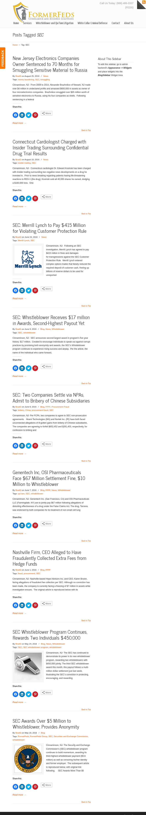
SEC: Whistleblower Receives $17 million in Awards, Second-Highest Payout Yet (51, 316)
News (45, 76)
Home (15, 45)
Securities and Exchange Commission (71, 732)
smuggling (45, 79)
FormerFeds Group (38, 732)
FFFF (48, 403)
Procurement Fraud (60, 403)
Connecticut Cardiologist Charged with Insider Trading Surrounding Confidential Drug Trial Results (51, 147)
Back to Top (86, 130)
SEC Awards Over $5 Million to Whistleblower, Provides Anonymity (46, 719)
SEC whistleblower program (35, 644)
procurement (29, 570)
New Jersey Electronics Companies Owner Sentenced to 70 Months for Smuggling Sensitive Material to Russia (50, 64)
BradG (18, 76)
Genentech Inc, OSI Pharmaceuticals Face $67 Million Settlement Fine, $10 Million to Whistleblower (49, 474)
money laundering (26, 79)
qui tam (21, 490)
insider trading (24, 163)
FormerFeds (23, 732)
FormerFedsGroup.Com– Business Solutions (44, 12)
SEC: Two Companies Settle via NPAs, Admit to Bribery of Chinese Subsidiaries (51, 394)
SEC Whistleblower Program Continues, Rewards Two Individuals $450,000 (50, 631)
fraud (20, 570)
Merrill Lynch (23, 240)
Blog (42, 325)
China (28, 407)
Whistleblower (58, 325)
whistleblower (29, 329)
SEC (37, 79)
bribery (21, 407)
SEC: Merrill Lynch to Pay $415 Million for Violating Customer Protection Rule (49, 228)
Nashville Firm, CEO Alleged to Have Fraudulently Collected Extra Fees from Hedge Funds (49, 554)
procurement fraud (40, 407)
